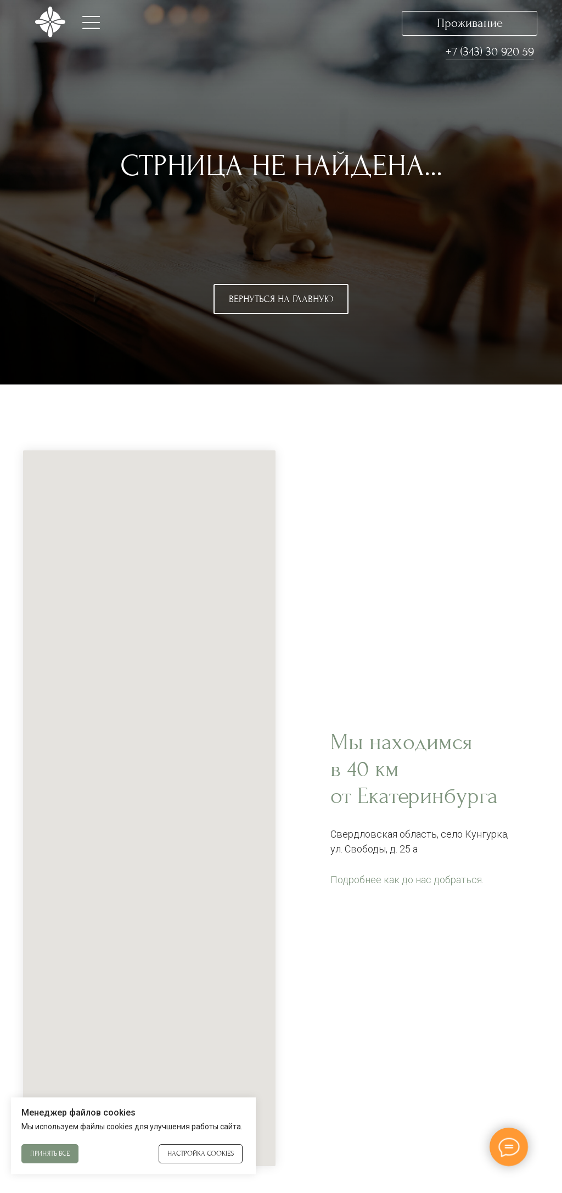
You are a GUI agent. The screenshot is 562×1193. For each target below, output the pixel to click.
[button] (91, 22)
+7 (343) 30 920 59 (490, 51)
